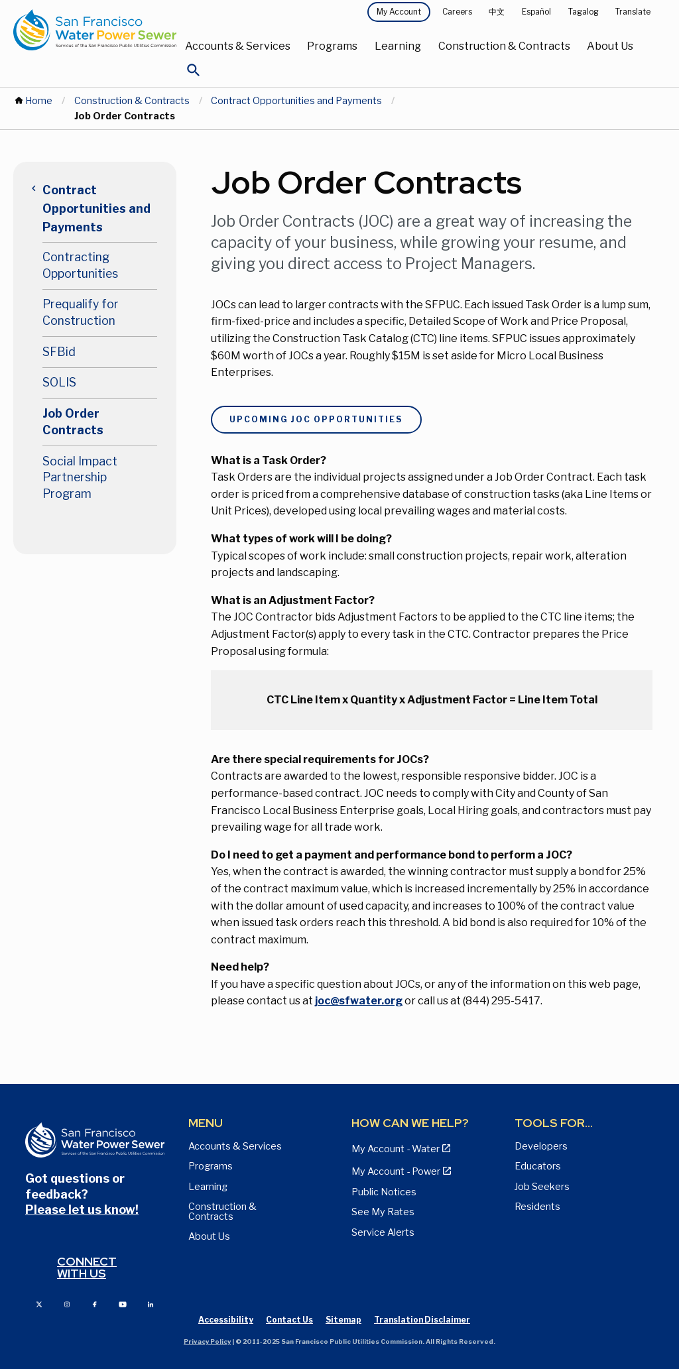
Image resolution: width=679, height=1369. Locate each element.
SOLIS (59, 382)
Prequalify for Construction (80, 312)
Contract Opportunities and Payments (296, 101)
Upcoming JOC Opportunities (315, 419)
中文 (497, 12)
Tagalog (583, 12)
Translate (632, 12)
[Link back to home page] (94, 29)
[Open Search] (193, 73)
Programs (332, 46)
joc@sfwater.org (358, 1000)
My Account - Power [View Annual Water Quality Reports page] (395, 1171)
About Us (610, 46)
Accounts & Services (237, 46)
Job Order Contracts (72, 421)
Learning (398, 46)
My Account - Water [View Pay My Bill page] (395, 1149)
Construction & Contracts (504, 46)
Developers (541, 1146)
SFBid (59, 352)
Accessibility (225, 1320)
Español (536, 12)
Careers (457, 12)
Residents (537, 1207)
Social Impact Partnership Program (79, 477)
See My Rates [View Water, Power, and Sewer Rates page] (382, 1212)
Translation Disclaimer (422, 1320)
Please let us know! (82, 1210)
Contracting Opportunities (80, 265)
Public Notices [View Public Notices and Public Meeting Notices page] (383, 1192)
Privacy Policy (207, 1341)
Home (38, 101)
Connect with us (87, 1267)
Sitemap (343, 1320)
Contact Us (289, 1320)
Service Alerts (382, 1232)
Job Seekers (542, 1187)
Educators (538, 1166)
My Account (399, 12)
